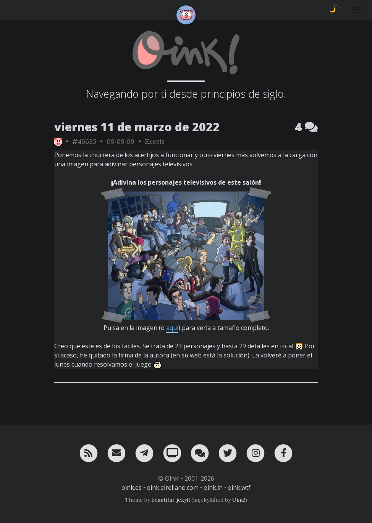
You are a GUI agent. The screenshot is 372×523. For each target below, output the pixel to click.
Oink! (238, 499)
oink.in (213, 487)
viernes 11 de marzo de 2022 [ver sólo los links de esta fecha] (137, 127)
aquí (172, 327)
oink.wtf (239, 487)
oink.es (131, 487)
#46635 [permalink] (84, 141)
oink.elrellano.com (173, 487)
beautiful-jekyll (171, 499)
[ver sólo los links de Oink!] (58, 141)
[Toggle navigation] (356, 9)
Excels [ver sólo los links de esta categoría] (155, 141)
